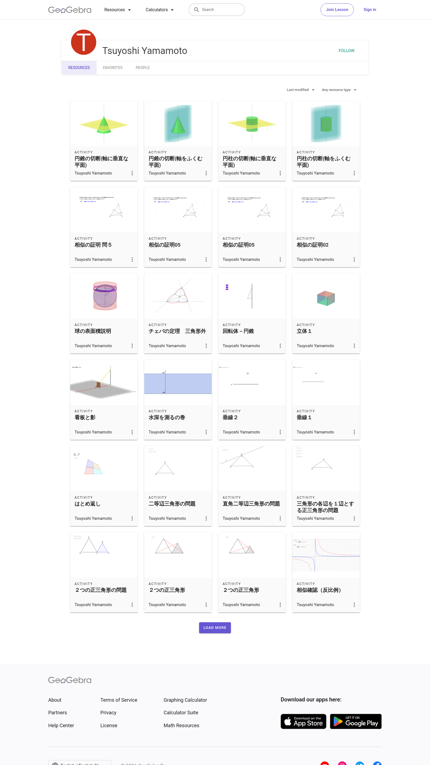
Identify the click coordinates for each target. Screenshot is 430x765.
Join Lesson (337, 9)
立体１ (304, 331)
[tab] (118, 10)
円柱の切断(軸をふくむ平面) (323, 162)
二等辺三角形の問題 (172, 504)
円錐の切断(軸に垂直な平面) (101, 162)
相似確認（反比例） (320, 590)
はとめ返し (88, 504)
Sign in (370, 9)
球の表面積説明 (93, 331)
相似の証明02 (313, 245)
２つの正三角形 (167, 590)
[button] (215, 627)
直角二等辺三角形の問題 (251, 504)
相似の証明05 (164, 245)
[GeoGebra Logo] (69, 10)
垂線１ (304, 418)
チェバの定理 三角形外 (177, 331)
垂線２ (230, 418)
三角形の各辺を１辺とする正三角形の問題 (325, 507)
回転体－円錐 (238, 331)
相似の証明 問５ (93, 245)
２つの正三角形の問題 (101, 590)
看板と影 (85, 418)
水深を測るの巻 (167, 418)
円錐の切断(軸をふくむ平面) (175, 162)
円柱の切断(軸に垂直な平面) (249, 162)
